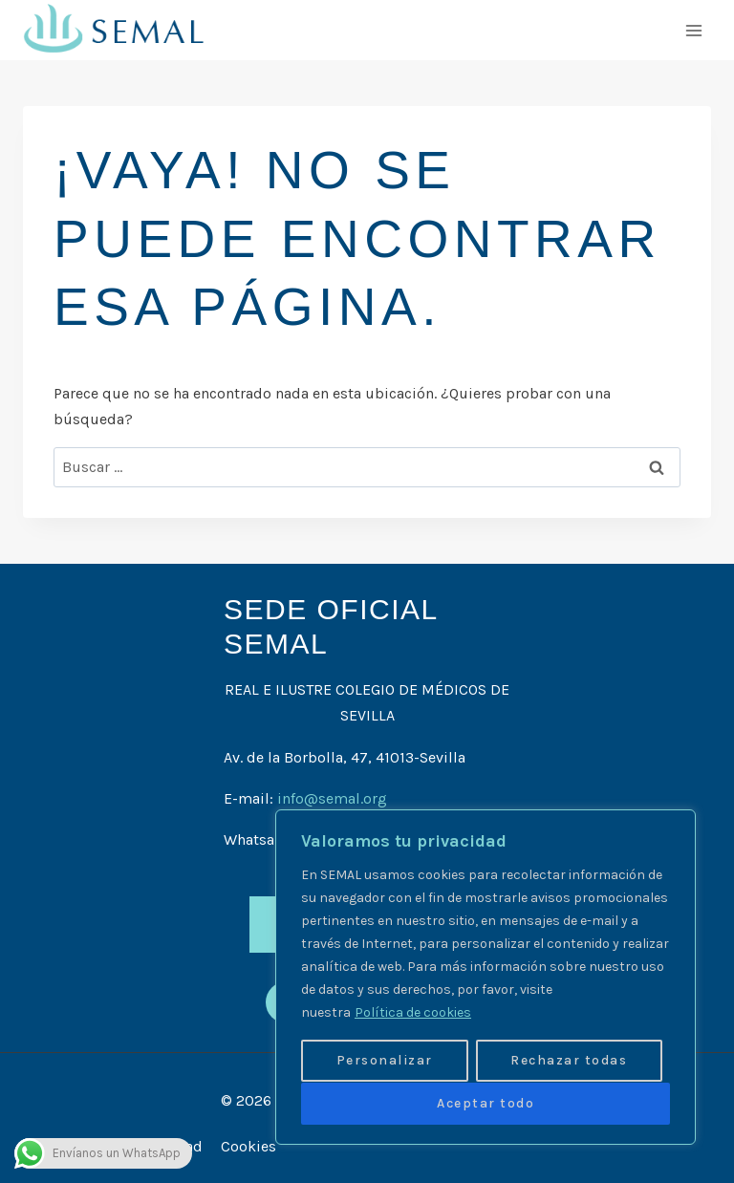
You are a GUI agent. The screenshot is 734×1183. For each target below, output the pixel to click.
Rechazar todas (568, 1061)
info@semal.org (332, 798)
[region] (485, 977)
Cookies (248, 1146)
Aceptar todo (485, 1103)
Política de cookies (413, 1013)
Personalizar (384, 1061)
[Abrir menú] (693, 30)
